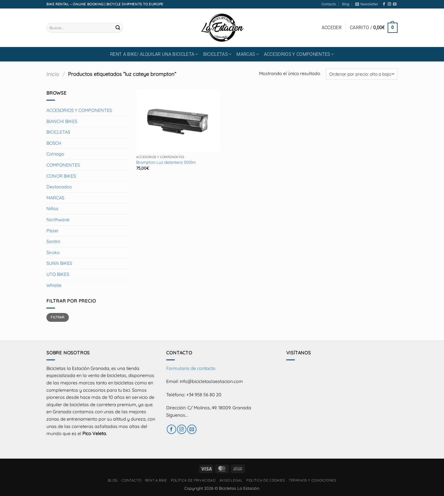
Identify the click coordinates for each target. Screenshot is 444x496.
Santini (53, 241)
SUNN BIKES (59, 263)
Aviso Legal (231, 480)
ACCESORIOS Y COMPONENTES (299, 54)
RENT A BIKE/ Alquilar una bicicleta (154, 54)
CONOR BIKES (61, 176)
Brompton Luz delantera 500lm (166, 162)
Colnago (55, 154)
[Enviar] (118, 28)
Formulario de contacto (190, 368)
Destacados (59, 187)
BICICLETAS (217, 54)
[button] (366, 4)
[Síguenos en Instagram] (389, 4)
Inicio (52, 74)
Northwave (57, 219)
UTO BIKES (57, 274)
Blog (345, 4)
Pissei (52, 230)
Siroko (53, 252)
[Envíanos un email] (394, 4)
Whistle (53, 285)
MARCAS (247, 54)
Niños (52, 208)
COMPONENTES (63, 165)
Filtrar (58, 317)
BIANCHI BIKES (61, 121)
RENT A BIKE (156, 480)
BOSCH (53, 143)
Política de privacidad (193, 480)
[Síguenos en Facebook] (384, 4)
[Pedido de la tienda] (362, 74)
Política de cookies (265, 480)
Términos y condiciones (312, 480)
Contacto (328, 4)
